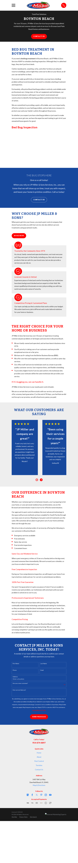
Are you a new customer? (20, 683)
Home (39, 753)
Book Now (19, 236)
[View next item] (41, 479)
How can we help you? (19, 690)
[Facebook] (32, 795)
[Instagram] (46, 795)
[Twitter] (37, 795)
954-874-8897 (39, 742)
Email (42, 670)
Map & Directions (39, 785)
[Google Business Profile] (28, 795)
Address (15, 676)
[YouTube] (50, 795)
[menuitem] (14, 817)
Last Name (43, 663)
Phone (15, 670)
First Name (16, 663)
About (39, 757)
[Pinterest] (41, 795)
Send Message (39, 717)
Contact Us (39, 36)
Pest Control (39, 761)
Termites (39, 765)
